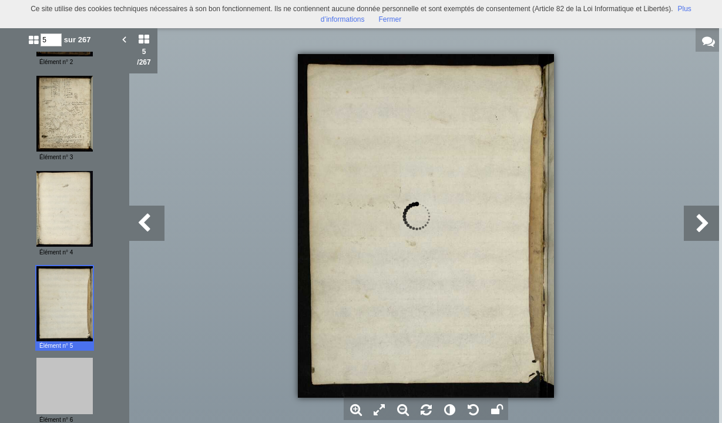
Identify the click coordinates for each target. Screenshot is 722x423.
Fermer (390, 19)
